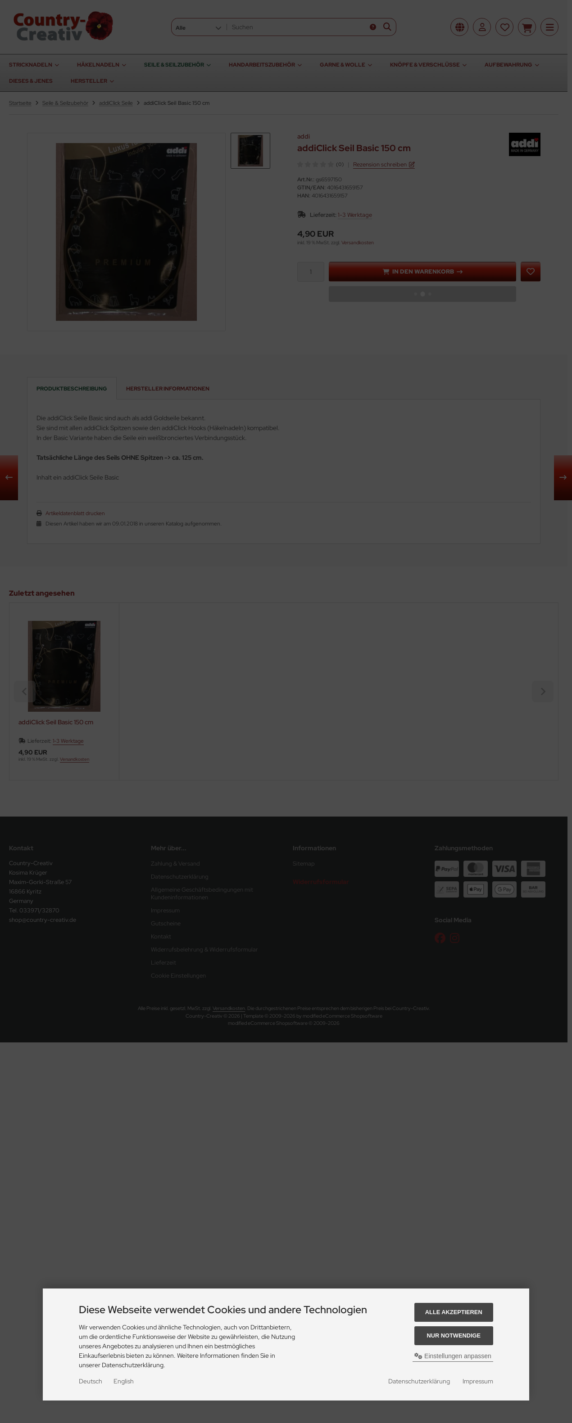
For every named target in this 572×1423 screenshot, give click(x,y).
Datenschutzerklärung (419, 1381)
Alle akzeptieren (453, 1312)
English (123, 1381)
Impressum (478, 1381)
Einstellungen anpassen (452, 1356)
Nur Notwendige (454, 1335)
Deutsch (90, 1381)
